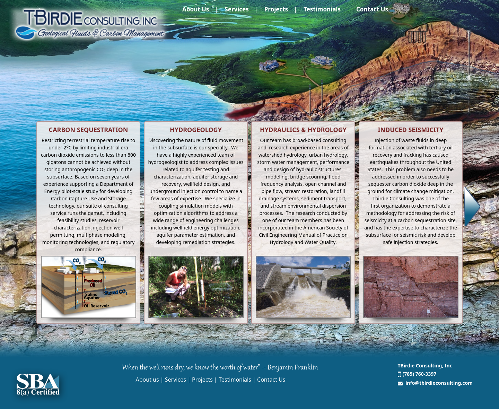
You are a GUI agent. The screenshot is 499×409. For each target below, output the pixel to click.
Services (236, 9)
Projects (276, 9)
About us (195, 9)
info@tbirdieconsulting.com (438, 383)
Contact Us (372, 9)
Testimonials (322, 9)
